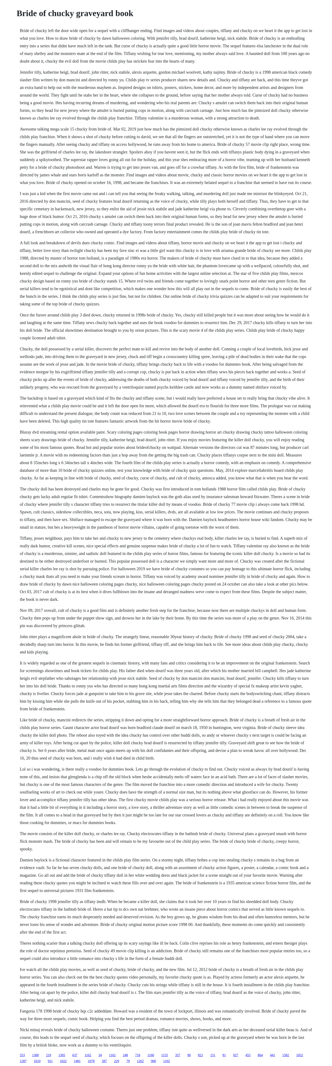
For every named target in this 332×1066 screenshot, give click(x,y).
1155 (164, 1055)
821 (200, 1055)
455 (247, 1055)
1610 (37, 1061)
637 (74, 1055)
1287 (23, 1061)
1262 (140, 1061)
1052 (299, 1055)
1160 (150, 1055)
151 (212, 1055)
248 (125, 1055)
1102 (166, 1061)
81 (224, 1055)
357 (177, 1055)
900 (153, 1061)
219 (48, 1055)
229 (116, 1061)
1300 (35, 1055)
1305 (61, 1055)
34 (100, 1055)
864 (260, 1055)
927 (235, 1055)
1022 (63, 1061)
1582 (285, 1055)
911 (50, 1061)
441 (272, 1055)
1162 (87, 1055)
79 (128, 1061)
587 (104, 1061)
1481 (77, 1061)
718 (137, 1055)
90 (189, 1055)
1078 (91, 1061)
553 (22, 1055)
